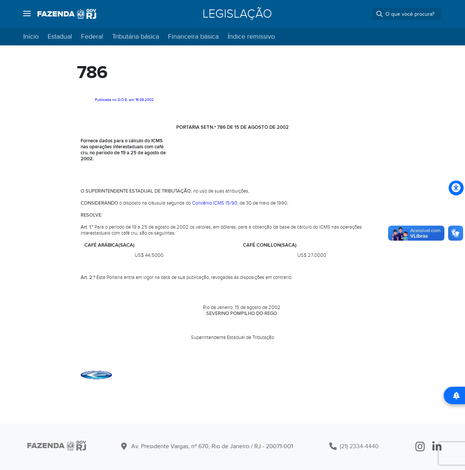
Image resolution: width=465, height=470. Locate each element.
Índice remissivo (251, 37)
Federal (92, 37)
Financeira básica (193, 37)
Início (31, 37)
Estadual (60, 37)
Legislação (237, 14)
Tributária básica (135, 37)
